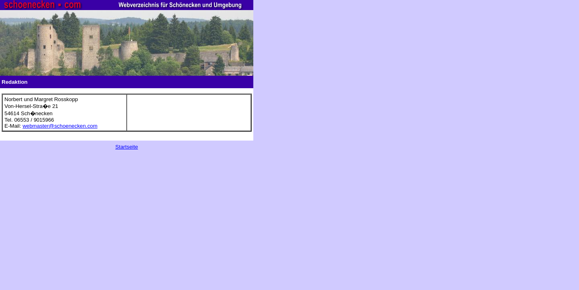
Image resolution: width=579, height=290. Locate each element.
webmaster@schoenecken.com (60, 126)
